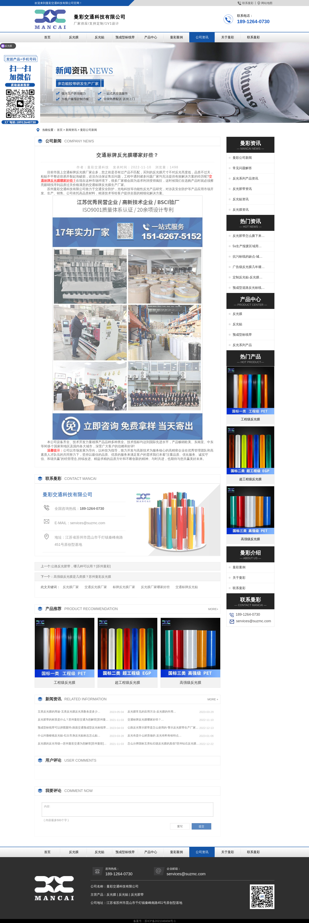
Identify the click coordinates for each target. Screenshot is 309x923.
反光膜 (74, 37)
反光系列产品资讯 (245, 178)
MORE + (212, 699)
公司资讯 (202, 37)
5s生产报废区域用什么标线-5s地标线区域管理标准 (248, 246)
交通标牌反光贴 (186, 587)
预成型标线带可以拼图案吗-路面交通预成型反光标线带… (73, 727)
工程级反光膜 (64, 683)
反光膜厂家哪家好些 (155, 587)
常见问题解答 (242, 168)
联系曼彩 (245, 3)
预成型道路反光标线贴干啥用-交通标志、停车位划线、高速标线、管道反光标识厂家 (249, 288)
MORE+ (213, 609)
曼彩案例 (176, 37)
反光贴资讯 (241, 199)
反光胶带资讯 (242, 189)
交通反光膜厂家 (96, 587)
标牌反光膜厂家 (124, 587)
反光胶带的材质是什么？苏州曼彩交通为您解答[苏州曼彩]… (72, 720)
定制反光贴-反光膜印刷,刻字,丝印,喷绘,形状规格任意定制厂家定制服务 (249, 278)
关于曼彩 (227, 37)
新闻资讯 (71, 129)
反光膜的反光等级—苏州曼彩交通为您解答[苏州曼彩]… (72, 743)
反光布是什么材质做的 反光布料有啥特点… (154, 735)
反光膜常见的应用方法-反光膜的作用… (152, 711)
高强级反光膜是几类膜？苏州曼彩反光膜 (82, 576)
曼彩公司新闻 (88, 129)
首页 (47, 37)
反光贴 (99, 37)
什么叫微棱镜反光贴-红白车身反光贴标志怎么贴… (69, 735)
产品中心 (150, 37)
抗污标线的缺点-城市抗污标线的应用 (247, 257)
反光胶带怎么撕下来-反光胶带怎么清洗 (247, 236)
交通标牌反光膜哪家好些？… (146, 719)
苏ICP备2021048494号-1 (160, 921)
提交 (201, 826)
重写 (180, 826)
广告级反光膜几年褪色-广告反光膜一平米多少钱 (247, 267)
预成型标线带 (125, 37)
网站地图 (264, 3)
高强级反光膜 (190, 683)
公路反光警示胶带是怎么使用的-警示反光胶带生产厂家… (163, 727)
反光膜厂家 (71, 587)
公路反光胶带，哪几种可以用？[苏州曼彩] (81, 566)
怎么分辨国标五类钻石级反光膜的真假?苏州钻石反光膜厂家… (163, 743)
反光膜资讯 (241, 209)
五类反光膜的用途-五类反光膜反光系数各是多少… (69, 711)
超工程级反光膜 (127, 683)
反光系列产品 (242, 345)
